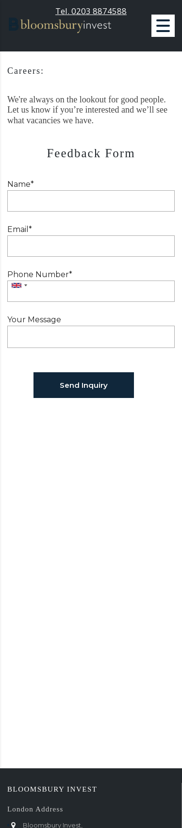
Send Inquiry (84, 385)
